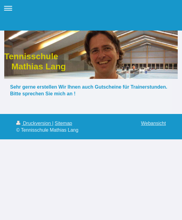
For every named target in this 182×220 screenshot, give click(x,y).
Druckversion (34, 123)
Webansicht (153, 123)
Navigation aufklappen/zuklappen (91, 8)
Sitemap (63, 123)
